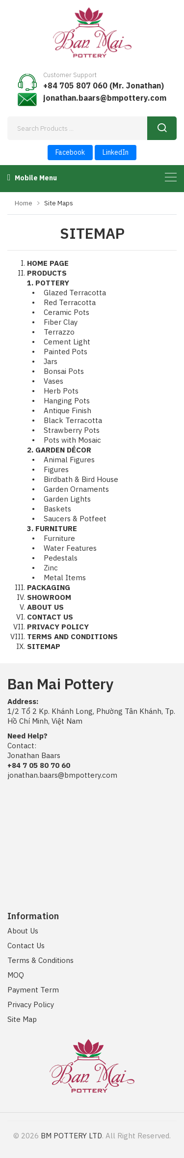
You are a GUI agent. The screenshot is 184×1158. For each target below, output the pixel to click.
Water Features (70, 548)
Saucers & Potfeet (75, 518)
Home (23, 203)
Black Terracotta (73, 420)
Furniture (59, 538)
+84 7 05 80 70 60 (38, 765)
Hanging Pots (67, 400)
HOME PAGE (48, 263)
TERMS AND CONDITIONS (72, 636)
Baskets (57, 508)
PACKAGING (48, 587)
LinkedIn (116, 152)
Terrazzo (59, 332)
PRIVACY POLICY (58, 626)
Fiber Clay (61, 322)
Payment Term (33, 989)
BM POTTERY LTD (71, 1135)
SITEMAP (43, 646)
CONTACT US (50, 616)
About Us (22, 930)
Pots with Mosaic (72, 440)
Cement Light (67, 341)
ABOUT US (45, 607)
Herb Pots (61, 390)
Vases (53, 381)
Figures (56, 469)
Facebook (70, 152)
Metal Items (65, 577)
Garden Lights (67, 499)
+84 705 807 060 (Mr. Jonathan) (103, 85)
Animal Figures (69, 459)
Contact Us (26, 945)
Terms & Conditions (40, 960)
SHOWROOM (49, 597)
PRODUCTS (47, 273)
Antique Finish (67, 410)
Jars (50, 361)
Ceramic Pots (66, 312)
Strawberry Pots (72, 430)
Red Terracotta (70, 302)
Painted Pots (65, 351)
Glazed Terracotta (75, 292)
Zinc (51, 567)
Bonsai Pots (64, 371)
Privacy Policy (30, 1004)
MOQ (15, 975)
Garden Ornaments (76, 489)
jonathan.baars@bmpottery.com (104, 98)
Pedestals (61, 558)
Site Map (22, 1019)
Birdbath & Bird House (81, 479)
